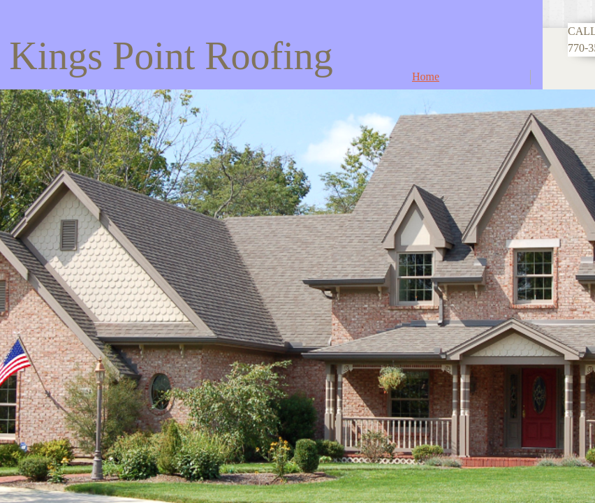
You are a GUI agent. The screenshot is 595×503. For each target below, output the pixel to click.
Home (425, 76)
